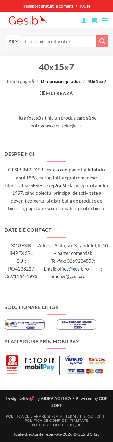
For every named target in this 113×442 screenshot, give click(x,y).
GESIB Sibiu (88, 434)
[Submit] (102, 41)
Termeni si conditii (85, 416)
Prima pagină (20, 81)
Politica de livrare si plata (34, 416)
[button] (94, 20)
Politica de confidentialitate (56, 420)
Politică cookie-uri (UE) (57, 425)
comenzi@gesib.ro (67, 276)
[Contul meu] (84, 20)
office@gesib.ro (73, 268)
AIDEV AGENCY (56, 398)
